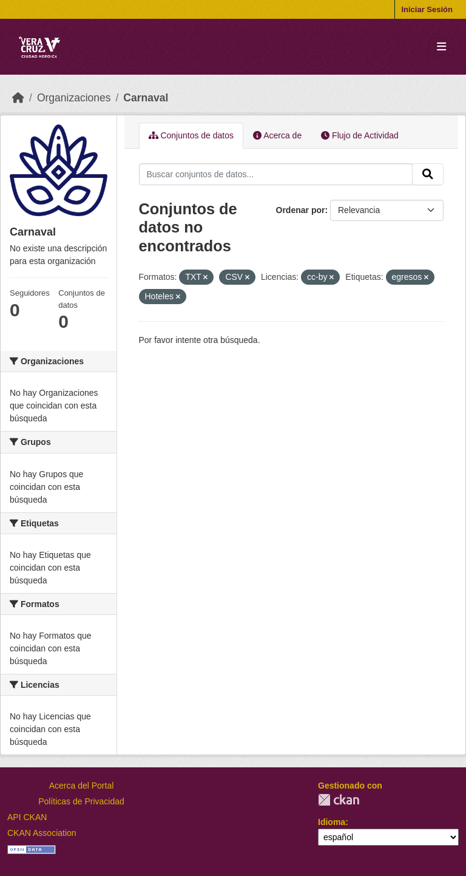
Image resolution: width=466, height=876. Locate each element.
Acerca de (277, 135)
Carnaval (145, 98)
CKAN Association (41, 833)
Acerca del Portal (81, 785)
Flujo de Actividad (360, 135)
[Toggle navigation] (441, 47)
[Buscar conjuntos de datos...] (276, 174)
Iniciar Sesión (427, 9)
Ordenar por (300, 210)
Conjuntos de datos (191, 135)
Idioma (331, 822)
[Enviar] (428, 174)
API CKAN (27, 817)
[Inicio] (18, 98)
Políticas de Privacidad (81, 801)
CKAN (338, 799)
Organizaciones (74, 98)
